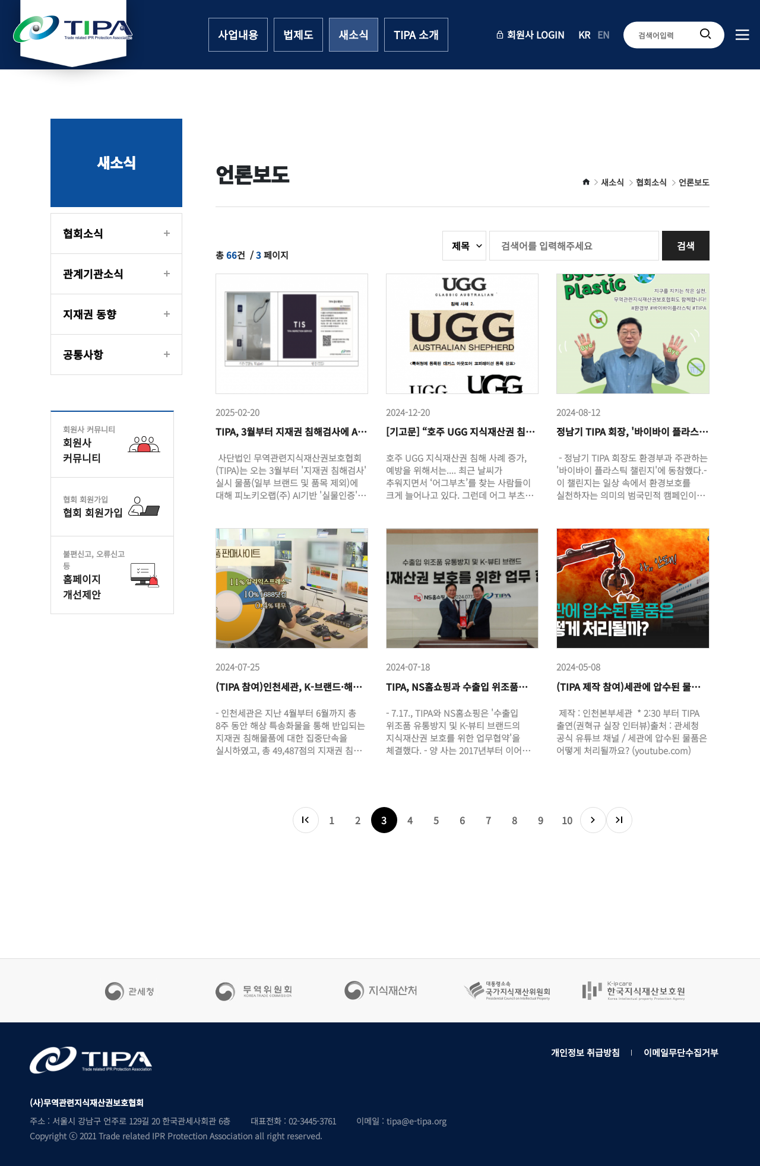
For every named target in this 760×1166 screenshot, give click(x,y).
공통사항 (83, 354)
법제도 (298, 34)
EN (603, 35)
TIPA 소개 (416, 34)
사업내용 (238, 34)
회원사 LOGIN (530, 35)
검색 (686, 246)
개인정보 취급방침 (585, 1052)
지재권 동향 (89, 314)
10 (567, 820)
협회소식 (83, 233)
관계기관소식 (93, 273)
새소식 (353, 34)
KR (584, 35)
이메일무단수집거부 (681, 1052)
